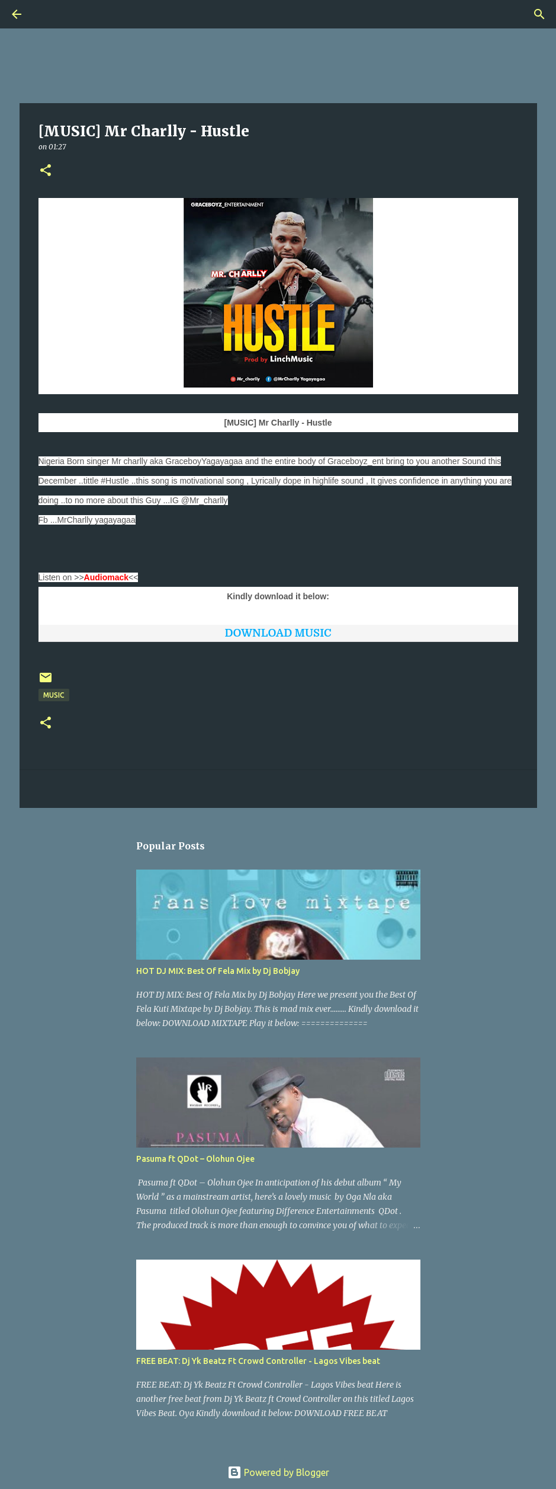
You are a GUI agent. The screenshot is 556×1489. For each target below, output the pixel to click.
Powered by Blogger (278, 1472)
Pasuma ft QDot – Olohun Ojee (195, 1159)
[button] (45, 171)
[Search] (50, 14)
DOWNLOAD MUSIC (277, 633)
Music (54, 695)
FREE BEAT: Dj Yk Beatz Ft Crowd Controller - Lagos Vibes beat (258, 1361)
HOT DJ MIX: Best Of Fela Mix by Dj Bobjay (218, 971)
